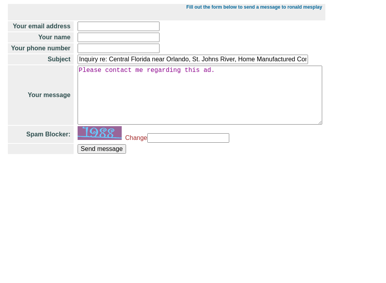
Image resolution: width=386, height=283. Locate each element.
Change (134, 150)
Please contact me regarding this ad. (204, 101)
